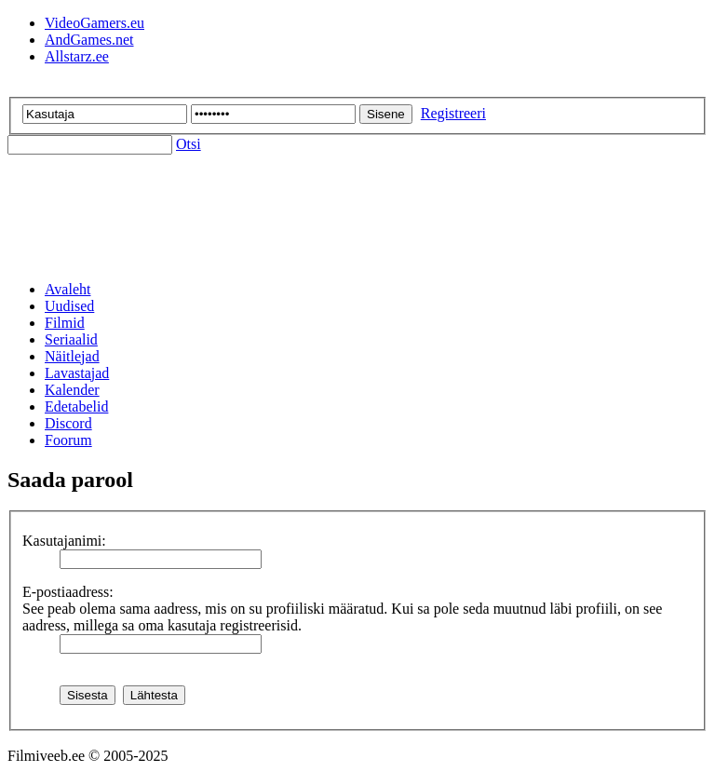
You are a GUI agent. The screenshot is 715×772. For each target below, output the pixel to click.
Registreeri (453, 113)
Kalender (72, 390)
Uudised (69, 306)
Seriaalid (71, 339)
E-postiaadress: (68, 592)
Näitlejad (72, 356)
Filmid (65, 323)
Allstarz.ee (77, 56)
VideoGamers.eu (94, 23)
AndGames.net (89, 39)
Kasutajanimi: (64, 541)
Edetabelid (76, 406)
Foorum (68, 440)
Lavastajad (77, 373)
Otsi (188, 144)
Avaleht (67, 289)
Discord (68, 423)
